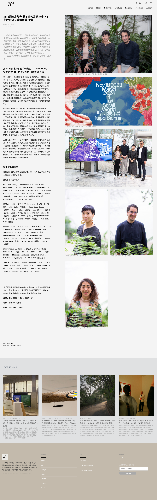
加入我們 (83, 461)
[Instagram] (136, 3)
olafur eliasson (68, 418)
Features (139, 7)
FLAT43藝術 (88, 418)
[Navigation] (151, 3)
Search (146, 3)
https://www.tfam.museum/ (13, 307)
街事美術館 (22, 418)
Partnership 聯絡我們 (87, 470)
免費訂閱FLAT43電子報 (126, 465)
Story (98, 7)
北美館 (13, 24)
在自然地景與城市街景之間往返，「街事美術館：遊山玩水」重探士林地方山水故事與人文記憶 (20, 423)
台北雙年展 (6, 24)
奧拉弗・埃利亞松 (56, 418)
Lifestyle (108, 7)
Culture (118, 7)
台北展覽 (49, 418)
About (149, 7)
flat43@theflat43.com (124, 457)
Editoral (128, 7)
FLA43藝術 (15, 418)
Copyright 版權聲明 (86, 465)
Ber (12, 343)
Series (90, 7)
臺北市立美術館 (16, 345)
